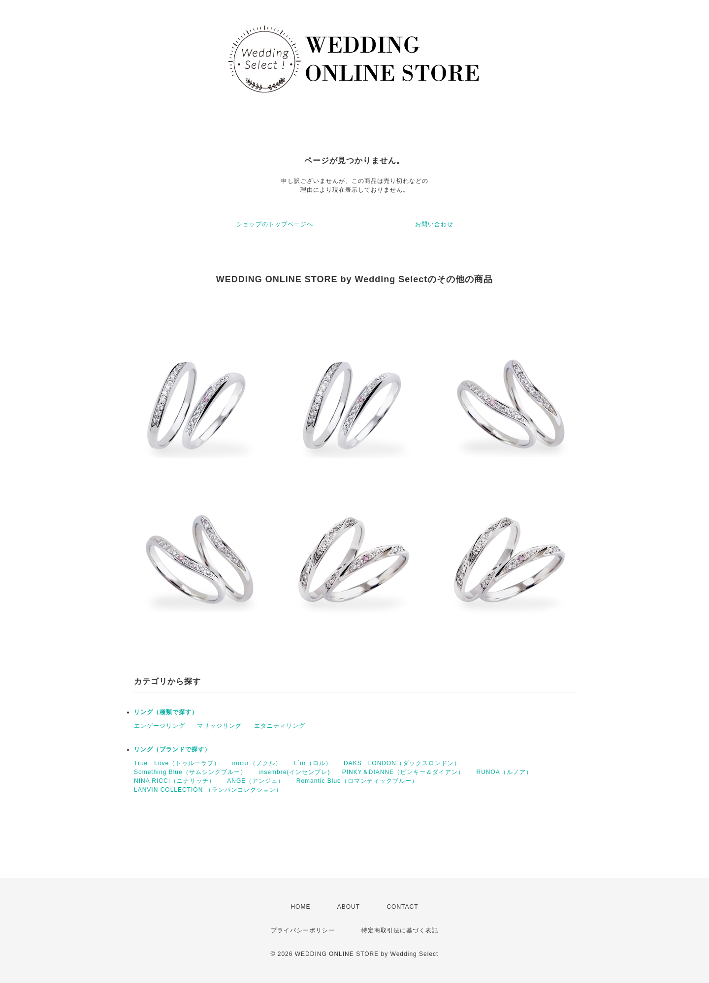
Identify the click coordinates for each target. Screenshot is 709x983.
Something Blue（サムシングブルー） (190, 772)
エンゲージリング (159, 725)
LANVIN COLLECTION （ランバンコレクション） (208, 789)
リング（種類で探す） (166, 712)
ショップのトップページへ (274, 224)
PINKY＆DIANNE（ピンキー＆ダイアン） (403, 772)
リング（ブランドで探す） (172, 749)
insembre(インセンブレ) (294, 772)
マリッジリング (219, 725)
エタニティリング (279, 725)
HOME (300, 906)
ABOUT (348, 906)
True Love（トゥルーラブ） (177, 763)
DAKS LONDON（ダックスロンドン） (402, 763)
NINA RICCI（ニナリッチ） (174, 780)
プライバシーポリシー (303, 930)
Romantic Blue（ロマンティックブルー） (357, 780)
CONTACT (402, 906)
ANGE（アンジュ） (255, 780)
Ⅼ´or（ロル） (312, 763)
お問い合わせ (434, 224)
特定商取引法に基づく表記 (399, 930)
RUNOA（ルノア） (504, 772)
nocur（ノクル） (257, 763)
